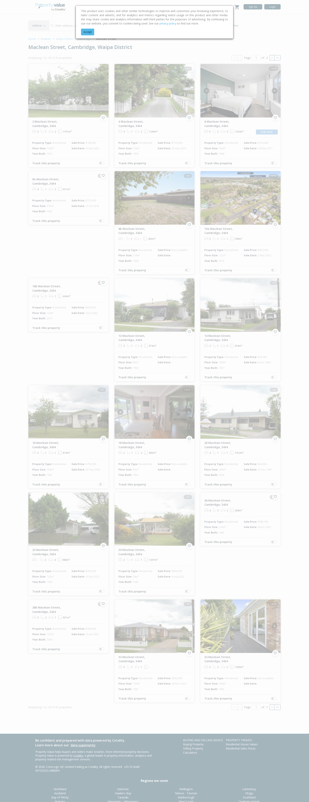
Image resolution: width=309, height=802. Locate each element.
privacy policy (167, 23)
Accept (88, 32)
